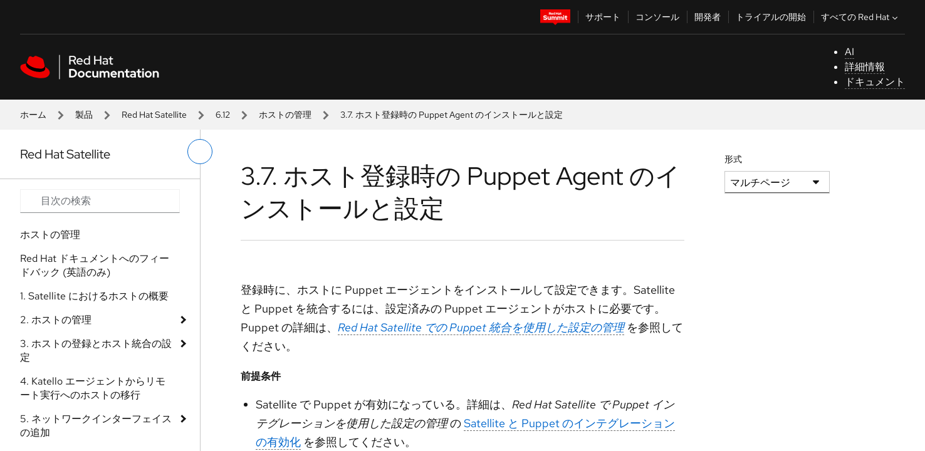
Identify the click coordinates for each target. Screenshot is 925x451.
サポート (602, 17)
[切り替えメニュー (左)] (199, 151)
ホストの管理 (285, 114)
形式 (733, 159)
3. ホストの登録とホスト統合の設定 (96, 350)
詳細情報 (865, 66)
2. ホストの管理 (55, 319)
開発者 (707, 17)
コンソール (657, 17)
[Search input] (100, 201)
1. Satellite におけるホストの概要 (94, 296)
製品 (84, 114)
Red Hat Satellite (154, 114)
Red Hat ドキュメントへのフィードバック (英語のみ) (94, 265)
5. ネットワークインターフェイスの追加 (96, 425)
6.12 (223, 114)
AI (849, 51)
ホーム (33, 114)
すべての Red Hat (861, 17)
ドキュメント (875, 81)
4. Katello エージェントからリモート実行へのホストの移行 (92, 388)
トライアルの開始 (771, 17)
